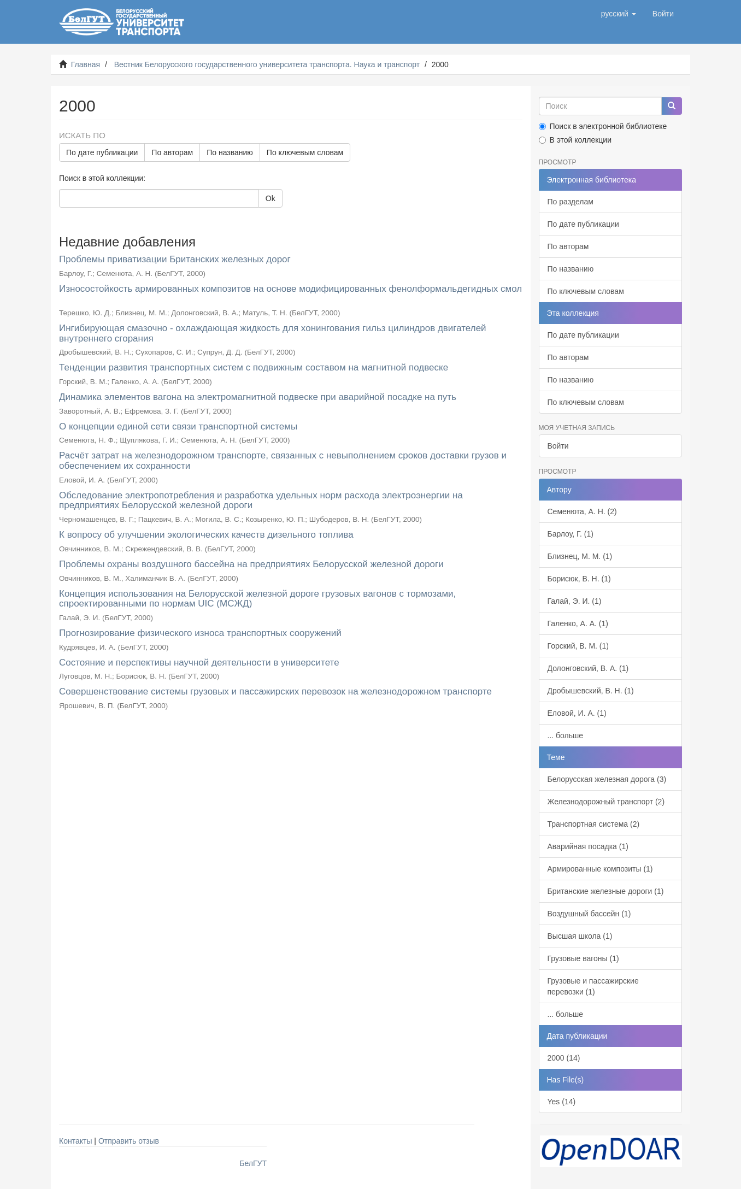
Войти (558, 446)
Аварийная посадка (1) (588, 846)
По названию (230, 152)
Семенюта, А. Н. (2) (582, 511)
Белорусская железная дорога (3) (607, 779)
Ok (270, 198)
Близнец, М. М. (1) (580, 556)
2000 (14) (564, 1057)
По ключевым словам (305, 152)
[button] (618, 13)
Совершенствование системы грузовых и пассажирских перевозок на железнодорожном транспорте (275, 691)
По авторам (172, 152)
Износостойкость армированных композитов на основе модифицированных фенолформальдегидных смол (290, 289)
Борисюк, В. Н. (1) (579, 578)
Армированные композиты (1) (600, 868)
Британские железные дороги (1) (606, 891)
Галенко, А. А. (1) (578, 623)
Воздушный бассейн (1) (589, 913)
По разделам (570, 201)
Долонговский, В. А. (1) (588, 668)
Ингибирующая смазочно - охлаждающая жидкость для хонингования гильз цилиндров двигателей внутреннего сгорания (272, 333)
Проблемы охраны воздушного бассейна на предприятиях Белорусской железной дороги (251, 564)
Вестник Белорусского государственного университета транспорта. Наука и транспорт (267, 64)
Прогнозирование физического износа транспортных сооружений (200, 633)
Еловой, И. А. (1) (577, 713)
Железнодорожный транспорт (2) (606, 801)
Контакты (75, 1141)
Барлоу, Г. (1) (570, 533)
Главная (85, 64)
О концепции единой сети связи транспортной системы (178, 426)
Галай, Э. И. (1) (575, 601)
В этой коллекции (575, 140)
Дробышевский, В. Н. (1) (591, 690)
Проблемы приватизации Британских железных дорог (175, 259)
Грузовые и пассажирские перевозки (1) (593, 986)
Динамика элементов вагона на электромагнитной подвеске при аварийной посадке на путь (257, 397)
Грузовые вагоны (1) (583, 958)
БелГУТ (253, 1163)
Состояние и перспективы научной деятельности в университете (199, 662)
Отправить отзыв (128, 1141)
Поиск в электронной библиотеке (603, 126)
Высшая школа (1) (580, 936)
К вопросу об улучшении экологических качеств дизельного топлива (206, 534)
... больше (566, 735)
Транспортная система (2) (594, 824)
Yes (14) (562, 1101)
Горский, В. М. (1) (578, 645)
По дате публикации (102, 152)
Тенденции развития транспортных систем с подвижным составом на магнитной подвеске (253, 367)
